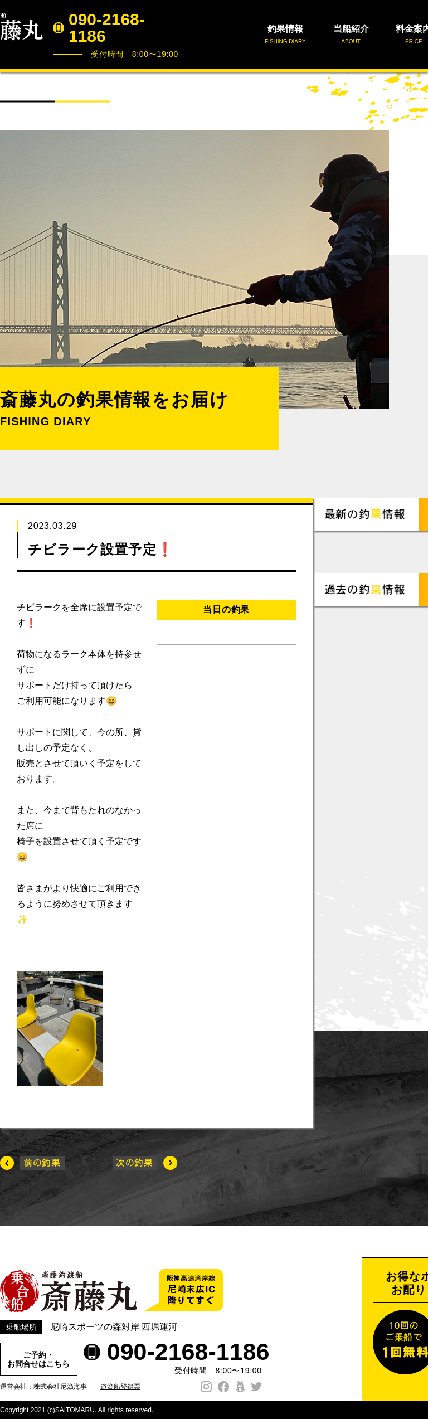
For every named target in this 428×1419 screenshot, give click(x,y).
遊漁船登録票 (120, 1387)
